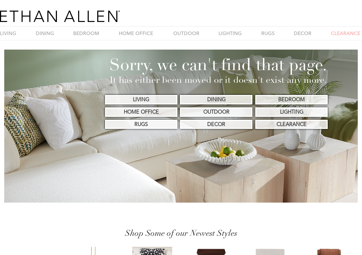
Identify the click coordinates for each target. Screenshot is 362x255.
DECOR (302, 33)
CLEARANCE (345, 33)
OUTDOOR (186, 33)
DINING (45, 33)
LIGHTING (230, 33)
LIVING (8, 33)
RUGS (268, 33)
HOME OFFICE (136, 33)
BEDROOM (86, 33)
